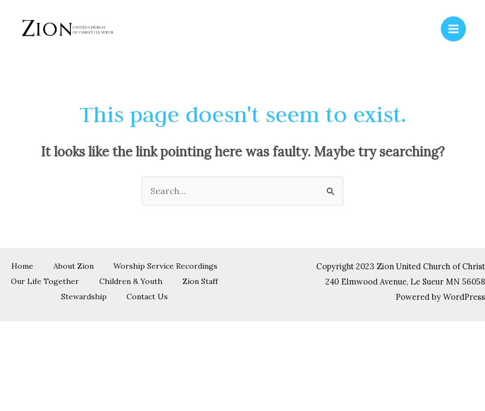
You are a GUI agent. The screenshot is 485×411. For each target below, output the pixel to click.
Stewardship (186, 296)
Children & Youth (52, 296)
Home (83, 266)
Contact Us (114, 311)
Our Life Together (177, 281)
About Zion (136, 266)
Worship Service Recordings (69, 281)
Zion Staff (123, 296)
